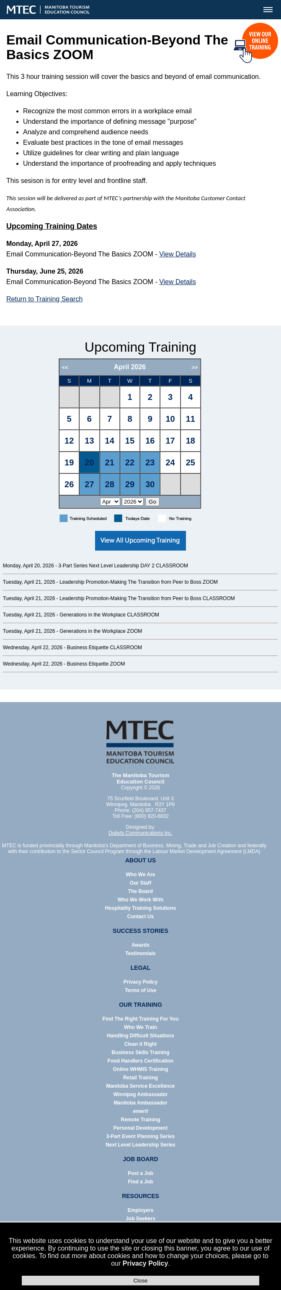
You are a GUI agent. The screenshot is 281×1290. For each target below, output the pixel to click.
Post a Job (140, 1173)
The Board (140, 891)
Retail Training (140, 1078)
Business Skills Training (140, 1052)
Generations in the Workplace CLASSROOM (109, 615)
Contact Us (140, 916)
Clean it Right (140, 1044)
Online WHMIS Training (140, 1069)
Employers (140, 1210)
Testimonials (140, 953)
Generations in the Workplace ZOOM (100, 631)
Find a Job (140, 1182)
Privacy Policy (145, 1263)
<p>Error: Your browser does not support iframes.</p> (140, 433)
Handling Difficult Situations (140, 1036)
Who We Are (140, 874)
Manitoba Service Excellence (140, 1086)
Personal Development (140, 1128)
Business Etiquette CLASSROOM (104, 647)
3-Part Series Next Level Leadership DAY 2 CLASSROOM (123, 566)
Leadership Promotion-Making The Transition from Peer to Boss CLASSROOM (147, 598)
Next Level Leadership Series (140, 1145)
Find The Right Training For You (141, 1019)
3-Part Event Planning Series (140, 1136)
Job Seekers (140, 1219)
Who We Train (140, 1027)
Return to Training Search (44, 299)
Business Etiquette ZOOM (96, 664)
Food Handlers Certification (140, 1061)
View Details (177, 254)
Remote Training (140, 1120)
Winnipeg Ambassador (140, 1094)
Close (140, 1280)
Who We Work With (140, 900)
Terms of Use (140, 990)
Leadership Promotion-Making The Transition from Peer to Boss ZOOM (138, 582)
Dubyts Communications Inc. (140, 833)
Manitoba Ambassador (140, 1103)
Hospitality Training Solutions (140, 908)
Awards (140, 945)
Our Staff (140, 883)
